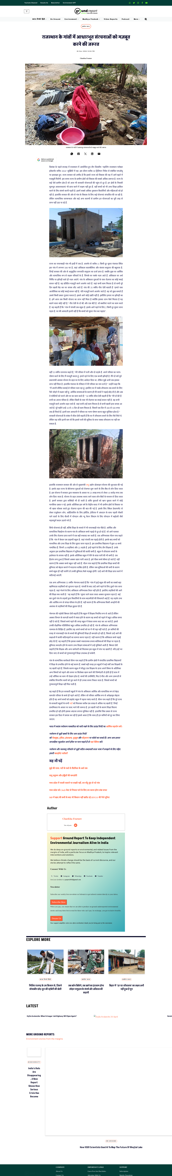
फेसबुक (55, 738)
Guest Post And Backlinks (97, 1171)
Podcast (126, 19)
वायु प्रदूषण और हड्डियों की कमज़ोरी (63, 775)
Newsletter (55, 3)
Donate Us (44, 3)
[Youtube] (146, 2)
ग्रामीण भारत (86, 26)
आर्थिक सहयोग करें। (114, 726)
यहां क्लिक (94, 742)
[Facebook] (142, 2)
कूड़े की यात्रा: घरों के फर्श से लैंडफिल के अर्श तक (68, 768)
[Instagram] (138, 2)
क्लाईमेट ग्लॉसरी (61, 753)
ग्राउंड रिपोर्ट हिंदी (45, 979)
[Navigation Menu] (26, 11)
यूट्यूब (75, 738)
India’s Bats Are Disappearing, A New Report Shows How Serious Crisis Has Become (93, 1147)
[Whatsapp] (129, 2)
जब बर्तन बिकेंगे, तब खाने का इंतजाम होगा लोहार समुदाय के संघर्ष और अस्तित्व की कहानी (86, 989)
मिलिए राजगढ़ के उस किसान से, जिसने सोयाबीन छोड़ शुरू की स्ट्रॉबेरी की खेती (45, 987)
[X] (133, 2)
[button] (99, 19)
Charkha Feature (86, 58)
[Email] (75, 825)
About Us (59, 1171)
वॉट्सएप (85, 738)
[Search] (146, 19)
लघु (87, 485)
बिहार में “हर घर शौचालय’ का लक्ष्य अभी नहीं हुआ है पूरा (126, 987)
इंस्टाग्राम (68, 738)
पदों (71, 703)
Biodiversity (93, 1141)
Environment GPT (69, 3)
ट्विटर (61, 738)
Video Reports (111, 19)
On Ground (55, 19)
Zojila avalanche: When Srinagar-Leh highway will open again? (52, 1016)
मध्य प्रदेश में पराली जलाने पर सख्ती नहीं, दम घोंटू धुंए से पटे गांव (74, 783)
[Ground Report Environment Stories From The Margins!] (86, 11)
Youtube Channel (30, 3)
